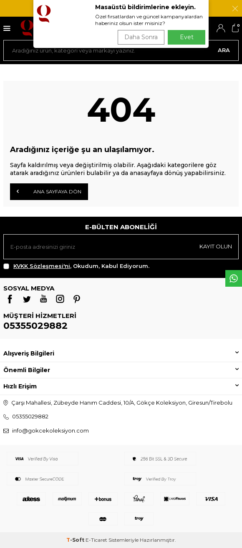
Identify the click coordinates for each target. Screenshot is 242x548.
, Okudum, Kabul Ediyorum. (76, 266)
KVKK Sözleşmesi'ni (41, 266)
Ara (224, 50)
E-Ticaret (96, 540)
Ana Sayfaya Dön (49, 191)
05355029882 (35, 325)
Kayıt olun (215, 246)
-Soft (76, 540)
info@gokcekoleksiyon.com (50, 430)
